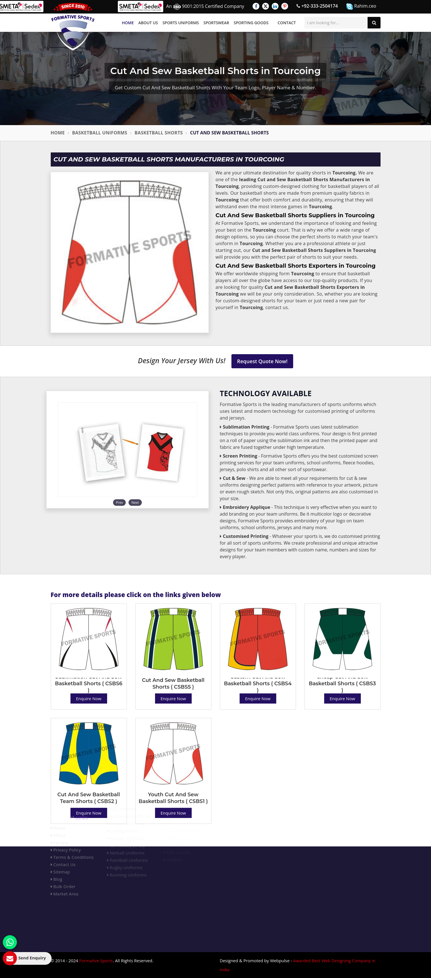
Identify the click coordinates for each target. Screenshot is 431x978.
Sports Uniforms (180, 22)
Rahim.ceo (361, 6)
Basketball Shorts (158, 133)
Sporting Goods (251, 22)
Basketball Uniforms (99, 133)
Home (128, 22)
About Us (148, 22)
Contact (287, 22)
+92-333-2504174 (317, 6)
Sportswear (216, 22)
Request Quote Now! (262, 361)
